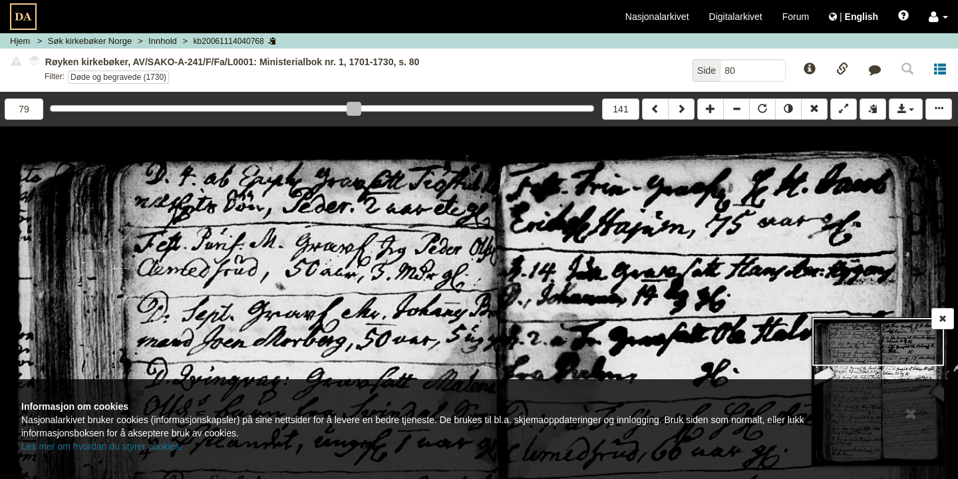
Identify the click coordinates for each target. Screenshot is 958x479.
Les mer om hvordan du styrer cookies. (101, 446)
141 (620, 109)
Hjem (20, 41)
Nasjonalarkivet (657, 16)
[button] (938, 16)
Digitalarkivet (735, 16)
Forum (795, 16)
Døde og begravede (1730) (118, 77)
